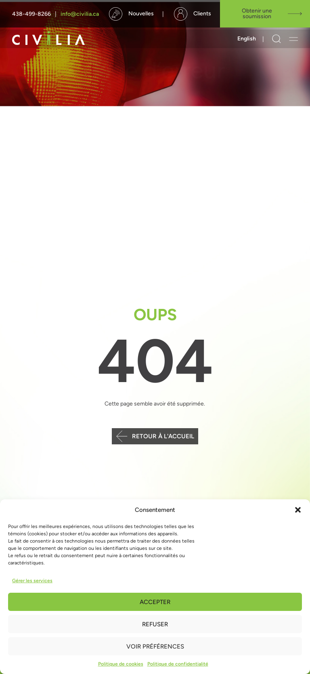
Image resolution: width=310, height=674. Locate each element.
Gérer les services (32, 580)
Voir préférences (155, 646)
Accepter (155, 602)
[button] (298, 510)
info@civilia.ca (80, 14)
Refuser (155, 624)
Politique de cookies (120, 664)
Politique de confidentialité (177, 664)
